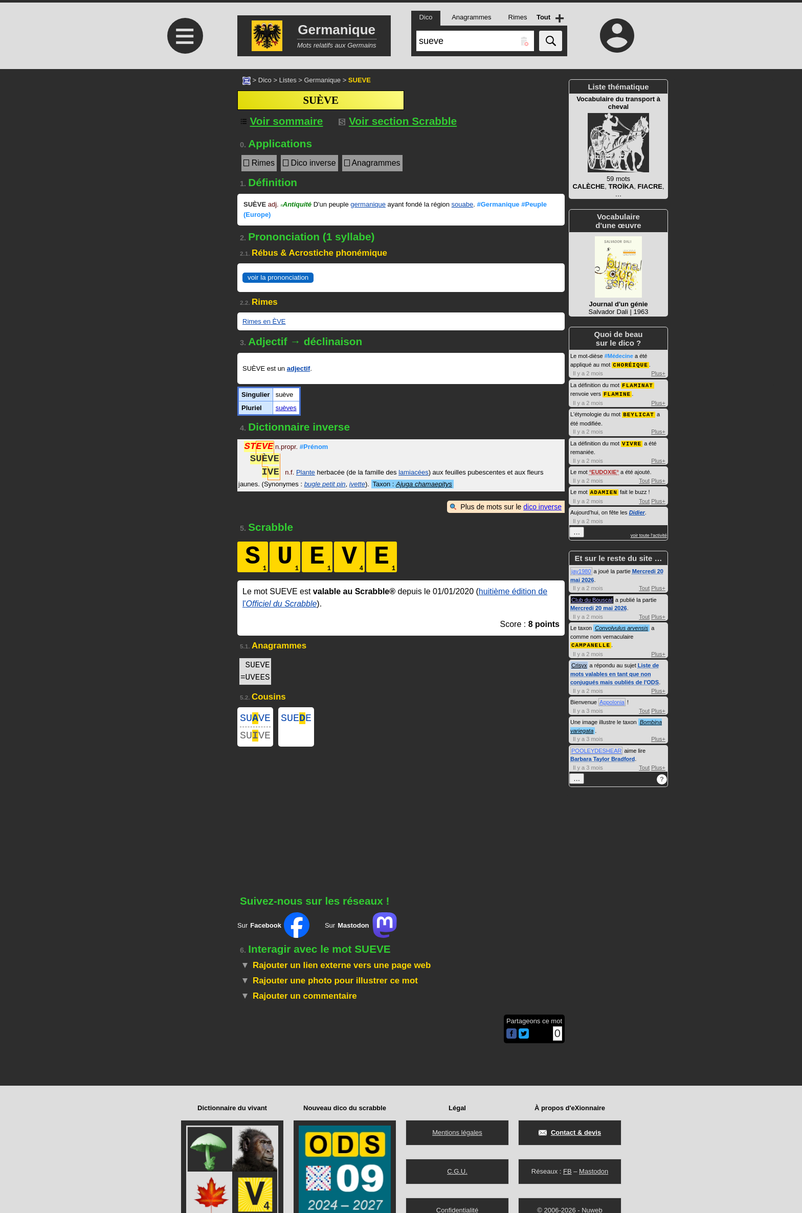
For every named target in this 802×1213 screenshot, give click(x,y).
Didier (637, 509)
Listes (288, 80)
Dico (265, 80)
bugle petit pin (325, 484)
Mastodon (593, 1171)
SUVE (255, 719)
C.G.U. (457, 1171)
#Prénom (314, 448)
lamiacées (413, 473)
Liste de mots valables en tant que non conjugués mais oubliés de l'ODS (614, 670)
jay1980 (581, 568)
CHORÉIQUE (630, 364)
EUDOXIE (604, 469)
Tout (644, 478)
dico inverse (542, 507)
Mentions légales (457, 1132)
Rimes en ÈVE (264, 321)
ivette (357, 484)
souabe (463, 204)
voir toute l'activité (649, 532)
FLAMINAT (637, 384)
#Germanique (498, 204)
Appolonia (612, 698)
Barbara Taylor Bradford (602, 755)
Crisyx (579, 662)
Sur (273, 929)
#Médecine (619, 356)
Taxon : (412, 484)
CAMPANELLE (590, 641)
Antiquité (295, 204)
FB (567, 1171)
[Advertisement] (183, 155)
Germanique (322, 80)
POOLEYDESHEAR (596, 747)
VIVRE (631, 441)
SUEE (296, 719)
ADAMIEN (603, 489)
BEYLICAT (638, 412)
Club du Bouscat (592, 597)
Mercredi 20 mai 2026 (598, 605)
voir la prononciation (278, 277)
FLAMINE (617, 392)
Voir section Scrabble (398, 121)
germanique (368, 204)
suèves (286, 408)
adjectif (298, 368)
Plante (305, 473)
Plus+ (658, 373)
